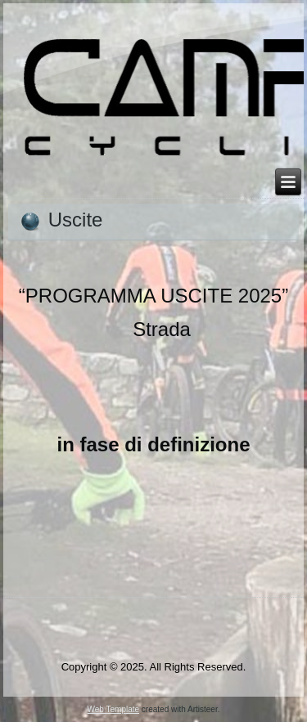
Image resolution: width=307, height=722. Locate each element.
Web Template (114, 709)
